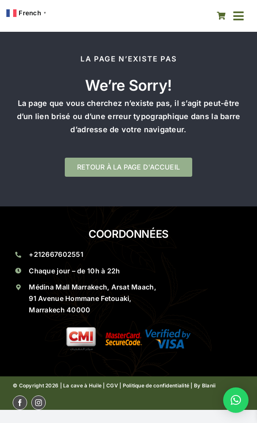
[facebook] (20, 402)
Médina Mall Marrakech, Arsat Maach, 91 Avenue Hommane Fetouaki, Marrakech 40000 (92, 298)
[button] (236, 400)
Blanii (209, 385)
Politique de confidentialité (156, 385)
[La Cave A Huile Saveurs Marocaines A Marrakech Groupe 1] (128, 330)
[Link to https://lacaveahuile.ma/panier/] (221, 15)
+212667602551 (56, 254)
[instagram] (38, 402)
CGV (112, 385)
